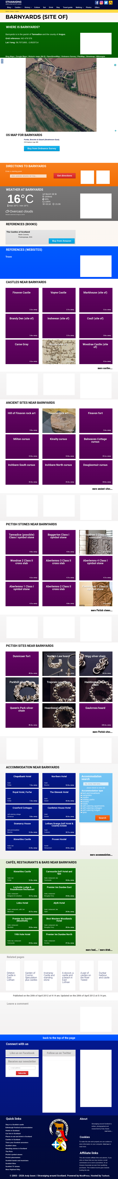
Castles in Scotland (13, 1139)
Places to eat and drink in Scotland (19, 1136)
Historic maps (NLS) (36, 56)
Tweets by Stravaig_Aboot (51, 1057)
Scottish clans (11, 1145)
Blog (9, 7)
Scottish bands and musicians (17, 1160)
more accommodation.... (101, 854)
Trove (9, 256)
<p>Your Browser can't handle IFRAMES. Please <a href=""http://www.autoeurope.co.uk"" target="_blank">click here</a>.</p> (95, 629)
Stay (58, 7)
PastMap (81, 56)
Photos (88, 7)
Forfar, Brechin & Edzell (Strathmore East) (41, 140)
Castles (18, 7)
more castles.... (105, 368)
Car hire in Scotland (13, 1133)
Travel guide (68, 7)
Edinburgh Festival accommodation (19, 1127)
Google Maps (21, 56)
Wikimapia (100, 56)
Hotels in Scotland (12, 1130)
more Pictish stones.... (101, 610)
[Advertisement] (95, 206)
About (83, 1118)
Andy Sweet (30, 1176)
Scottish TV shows (13, 1166)
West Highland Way (13, 1169)
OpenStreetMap (53, 56)
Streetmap (90, 56)
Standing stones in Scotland (16, 1148)
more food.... (92, 949)
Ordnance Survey (68, 56)
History (27, 7)
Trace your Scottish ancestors (17, 1142)
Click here (106, 1144)
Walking (79, 7)
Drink (51, 7)
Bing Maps (10, 56)
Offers (97, 7)
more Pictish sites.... (102, 731)
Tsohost (105, 1176)
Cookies (85, 1137)
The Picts (9, 1151)
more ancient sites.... (102, 488)
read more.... (108, 1131)
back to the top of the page (59, 1037)
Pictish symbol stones (14, 1154)
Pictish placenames (13, 1157)
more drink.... (106, 949)
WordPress (84, 1176)
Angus (62, 34)
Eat (44, 7)
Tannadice (37, 34)
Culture (37, 7)
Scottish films (11, 1163)
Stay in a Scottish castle (15, 1124)
